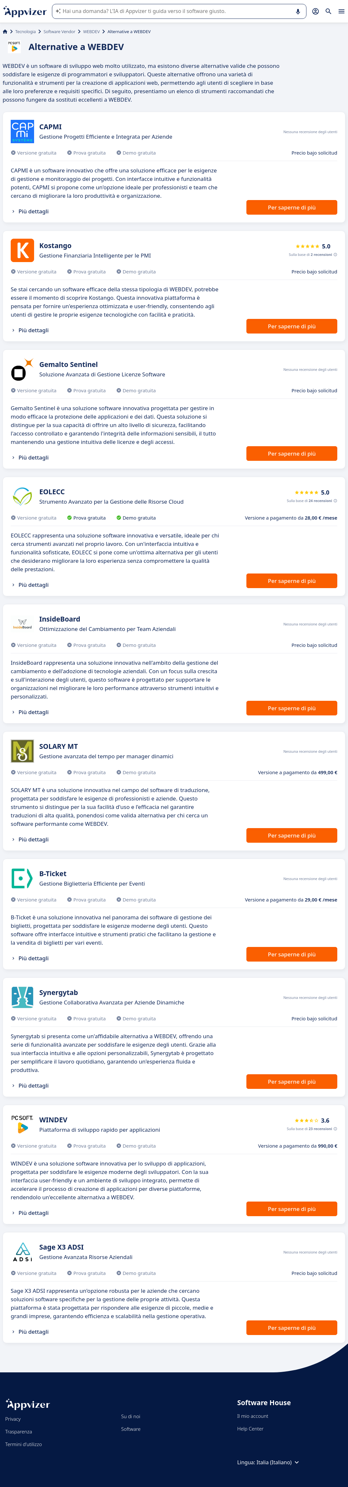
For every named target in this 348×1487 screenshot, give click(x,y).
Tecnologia (25, 31)
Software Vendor (59, 31)
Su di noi (130, 1416)
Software (131, 1429)
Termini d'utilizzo (23, 1444)
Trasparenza (18, 1431)
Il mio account (252, 1416)
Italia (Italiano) (278, 1462)
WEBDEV (91, 31)
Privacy (12, 1419)
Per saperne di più (292, 207)
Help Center (250, 1428)
